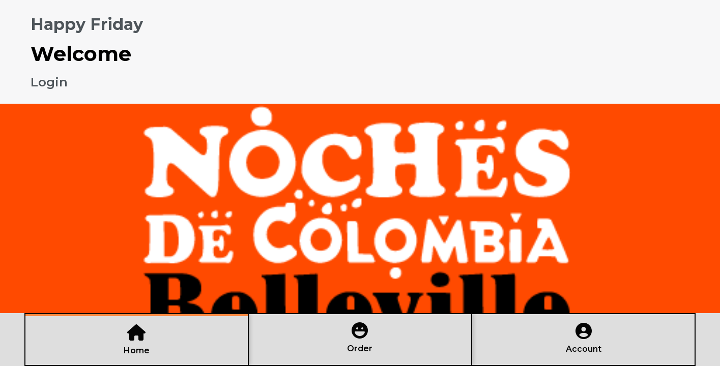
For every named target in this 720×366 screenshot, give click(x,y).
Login (49, 82)
